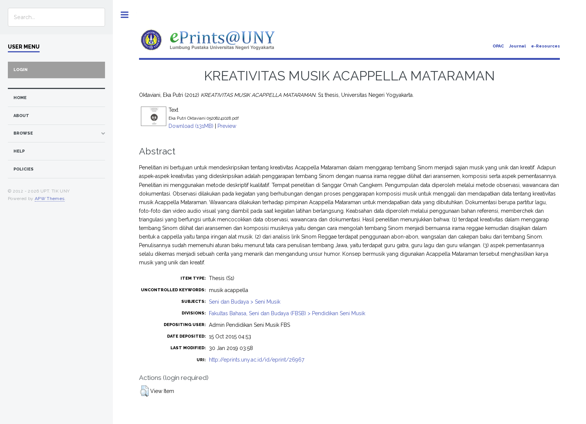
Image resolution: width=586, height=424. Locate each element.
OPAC (498, 46)
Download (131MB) (191, 126)
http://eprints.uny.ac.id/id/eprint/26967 (256, 360)
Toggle (124, 15)
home (20, 97)
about (21, 115)
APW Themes (50, 198)
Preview (227, 126)
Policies (23, 169)
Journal (517, 46)
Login (20, 69)
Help (19, 151)
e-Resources (545, 46)
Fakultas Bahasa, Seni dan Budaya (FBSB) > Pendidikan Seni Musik (287, 313)
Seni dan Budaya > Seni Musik (244, 302)
